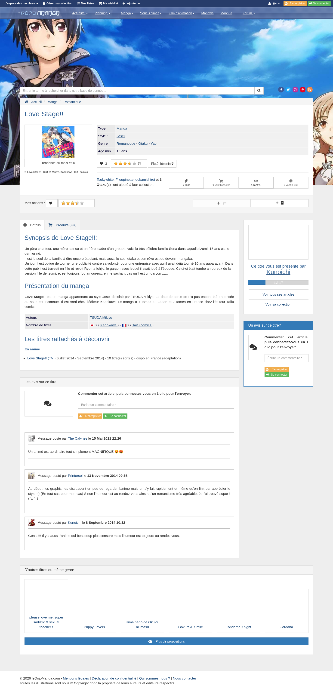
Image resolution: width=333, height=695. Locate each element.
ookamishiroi (145, 179)
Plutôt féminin (162, 163)
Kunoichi (74, 522)
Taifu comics (142, 325)
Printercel (75, 476)
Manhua (226, 13)
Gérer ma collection (59, 3)
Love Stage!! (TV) (41, 358)
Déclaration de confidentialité (114, 678)
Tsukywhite (105, 179)
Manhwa (207, 13)
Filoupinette (125, 179)
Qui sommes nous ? (154, 678)
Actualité (80, 13)
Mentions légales (76, 678)
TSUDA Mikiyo (101, 317)
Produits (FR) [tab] (65, 225)
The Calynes (78, 438)
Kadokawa (108, 325)
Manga (127, 13)
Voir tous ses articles (278, 294)
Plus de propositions (170, 641)
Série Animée (151, 13)
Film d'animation (181, 13)
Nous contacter (184, 678)
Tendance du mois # (58, 163)
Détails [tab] (35, 225)
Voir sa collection (278, 304)
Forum (249, 13)
